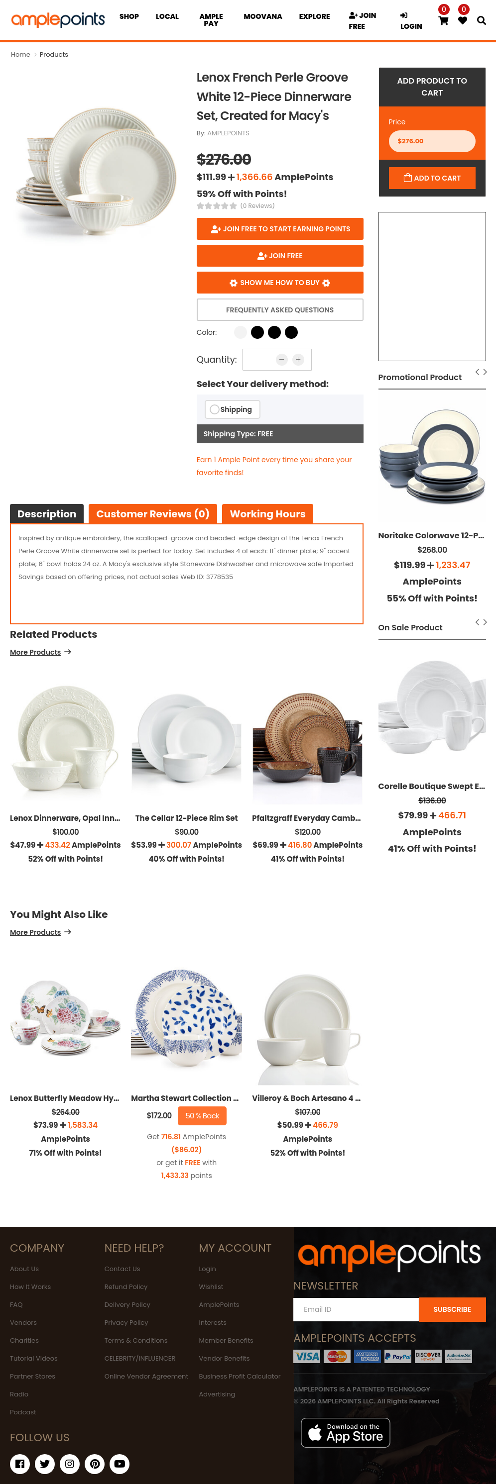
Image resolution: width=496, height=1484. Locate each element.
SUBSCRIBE (452, 1309)
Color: (207, 332)
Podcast (23, 1412)
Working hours (267, 514)
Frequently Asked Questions (280, 310)
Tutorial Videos (34, 1358)
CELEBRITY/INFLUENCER (140, 1358)
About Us (24, 1269)
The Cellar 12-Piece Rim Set (186, 818)
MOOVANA (263, 16)
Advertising (217, 1394)
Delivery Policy (127, 1304)
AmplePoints (219, 1304)
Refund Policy (126, 1286)
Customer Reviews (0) (153, 514)
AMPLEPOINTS (228, 133)
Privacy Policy (126, 1322)
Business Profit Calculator (240, 1376)
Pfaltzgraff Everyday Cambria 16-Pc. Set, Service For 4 (354, 818)
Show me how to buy (280, 283)
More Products (35, 653)
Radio (19, 1394)
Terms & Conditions (136, 1340)
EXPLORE (314, 16)
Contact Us (122, 1269)
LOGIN (411, 21)
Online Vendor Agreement (146, 1376)
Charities (24, 1340)
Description (46, 514)
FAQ (16, 1304)
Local (167, 16)
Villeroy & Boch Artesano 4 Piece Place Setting (339, 1098)
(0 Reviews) (257, 206)
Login (207, 1269)
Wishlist (211, 1286)
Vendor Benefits (224, 1358)
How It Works (30, 1286)
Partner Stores (32, 1376)
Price (397, 122)
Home (20, 54)
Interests (213, 1322)
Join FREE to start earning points (285, 229)
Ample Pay (211, 19)
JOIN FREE (362, 20)
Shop (129, 16)
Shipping (236, 409)
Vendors (23, 1322)
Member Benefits (226, 1340)
